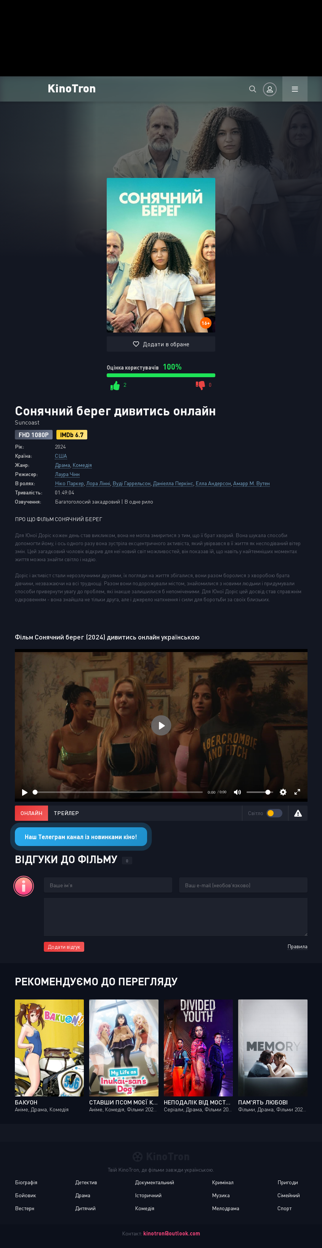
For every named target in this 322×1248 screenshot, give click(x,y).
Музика (221, 1195)
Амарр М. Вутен (251, 483)
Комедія (82, 465)
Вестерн (24, 1208)
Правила (297, 946)
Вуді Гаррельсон (131, 483)
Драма (62, 465)
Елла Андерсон (213, 483)
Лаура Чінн (67, 474)
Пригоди (287, 1182)
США (61, 455)
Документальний (154, 1182)
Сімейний (288, 1195)
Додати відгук (64, 946)
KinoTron (72, 88)
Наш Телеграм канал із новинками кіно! (81, 836)
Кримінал (223, 1182)
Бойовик (25, 1195)
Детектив (86, 1182)
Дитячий (85, 1208)
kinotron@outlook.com (171, 1233)
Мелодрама (225, 1208)
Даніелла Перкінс (173, 483)
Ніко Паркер (69, 483)
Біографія (26, 1182)
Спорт (284, 1208)
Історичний (148, 1195)
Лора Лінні (98, 483)
